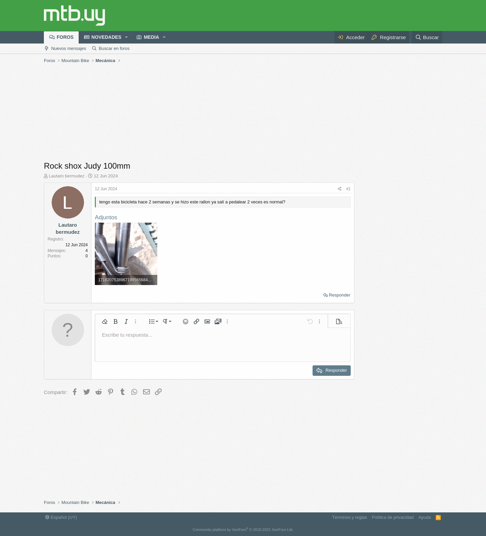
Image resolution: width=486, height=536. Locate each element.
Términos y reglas (349, 517)
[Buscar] (427, 37)
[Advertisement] (243, 113)
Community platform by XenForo (243, 530)
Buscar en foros (114, 48)
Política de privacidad (393, 517)
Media (151, 37)
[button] (126, 37)
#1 (348, 189)
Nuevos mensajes (68, 48)
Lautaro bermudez (67, 175)
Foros (65, 37)
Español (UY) (61, 517)
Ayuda (424, 517)
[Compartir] (339, 189)
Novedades (106, 37)
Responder (339, 295)
